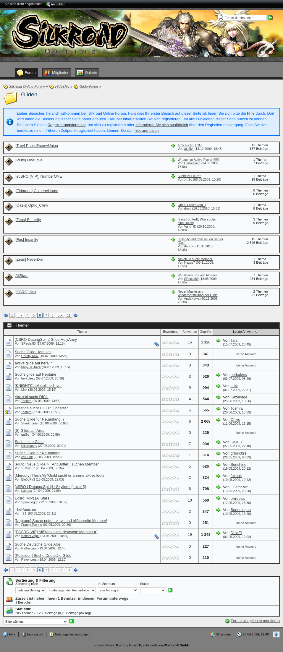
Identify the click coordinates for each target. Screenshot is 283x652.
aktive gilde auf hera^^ (33, 363)
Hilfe (251, 113)
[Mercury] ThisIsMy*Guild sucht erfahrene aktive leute (59, 475)
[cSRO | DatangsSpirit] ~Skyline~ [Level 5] (50, 486)
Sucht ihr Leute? (189, 176)
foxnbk (236, 475)
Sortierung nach (26, 583)
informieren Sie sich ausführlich (161, 125)
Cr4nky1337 (30, 356)
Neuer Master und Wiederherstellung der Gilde (198, 293)
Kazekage (239, 397)
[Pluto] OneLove (29, 160)
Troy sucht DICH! (190, 145)
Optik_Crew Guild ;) (192, 205)
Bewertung (170, 331)
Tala (233, 340)
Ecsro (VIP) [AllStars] (32, 498)
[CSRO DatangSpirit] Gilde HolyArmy (46, 339)
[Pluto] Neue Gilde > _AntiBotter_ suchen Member (57, 464)
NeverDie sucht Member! (195, 259)
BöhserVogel (30, 536)
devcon (189, 246)
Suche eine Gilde (29, 441)
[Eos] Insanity (26, 239)
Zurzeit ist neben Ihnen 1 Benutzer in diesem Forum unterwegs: (72, 598)
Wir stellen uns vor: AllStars (197, 275)
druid (187, 208)
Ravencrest (29, 559)
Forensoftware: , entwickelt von (141, 645)
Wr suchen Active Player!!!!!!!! (199, 159)
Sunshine (238, 464)
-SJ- (24, 513)
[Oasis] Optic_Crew (31, 205)
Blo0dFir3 (28, 479)
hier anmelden (147, 130)
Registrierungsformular (67, 125)
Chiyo (235, 419)
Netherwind (29, 548)
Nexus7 (189, 262)
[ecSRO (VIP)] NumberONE (38, 176)
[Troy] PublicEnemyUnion (36, 145)
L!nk (24, 389)
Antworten (189, 331)
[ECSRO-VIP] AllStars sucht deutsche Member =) (56, 532)
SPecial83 (191, 278)
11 (68, 315)
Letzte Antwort (246, 331)
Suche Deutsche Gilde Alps (38, 544)
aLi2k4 (189, 148)
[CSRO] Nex (25, 292)
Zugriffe (205, 331)
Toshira (26, 401)
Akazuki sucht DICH (31, 397)
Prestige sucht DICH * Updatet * (41, 408)
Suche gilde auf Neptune (35, 374)
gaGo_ (26, 434)
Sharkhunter (30, 423)
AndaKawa (192, 298)
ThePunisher (25, 509)
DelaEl (236, 442)
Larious (26, 490)
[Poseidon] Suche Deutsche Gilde (43, 555)
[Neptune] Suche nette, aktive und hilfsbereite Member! (61, 520)
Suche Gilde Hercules (33, 352)
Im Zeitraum (106, 583)
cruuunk (27, 457)
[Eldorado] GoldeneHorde (36, 191)
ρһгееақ (238, 498)
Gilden (29, 94)
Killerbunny (29, 445)
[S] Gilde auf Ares (29, 430)
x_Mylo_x (28, 468)
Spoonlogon (29, 502)
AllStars (21, 275)
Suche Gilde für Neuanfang (37, 453)
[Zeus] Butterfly (28, 220)
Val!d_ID (190, 226)
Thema (82, 331)
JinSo (188, 179)
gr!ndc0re (239, 453)
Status (144, 583)
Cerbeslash (192, 163)
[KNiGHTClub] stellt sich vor (38, 385)
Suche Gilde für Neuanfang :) (39, 419)
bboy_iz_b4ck (31, 367)
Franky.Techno (31, 524)
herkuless (28, 378)
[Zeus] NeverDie (29, 259)
